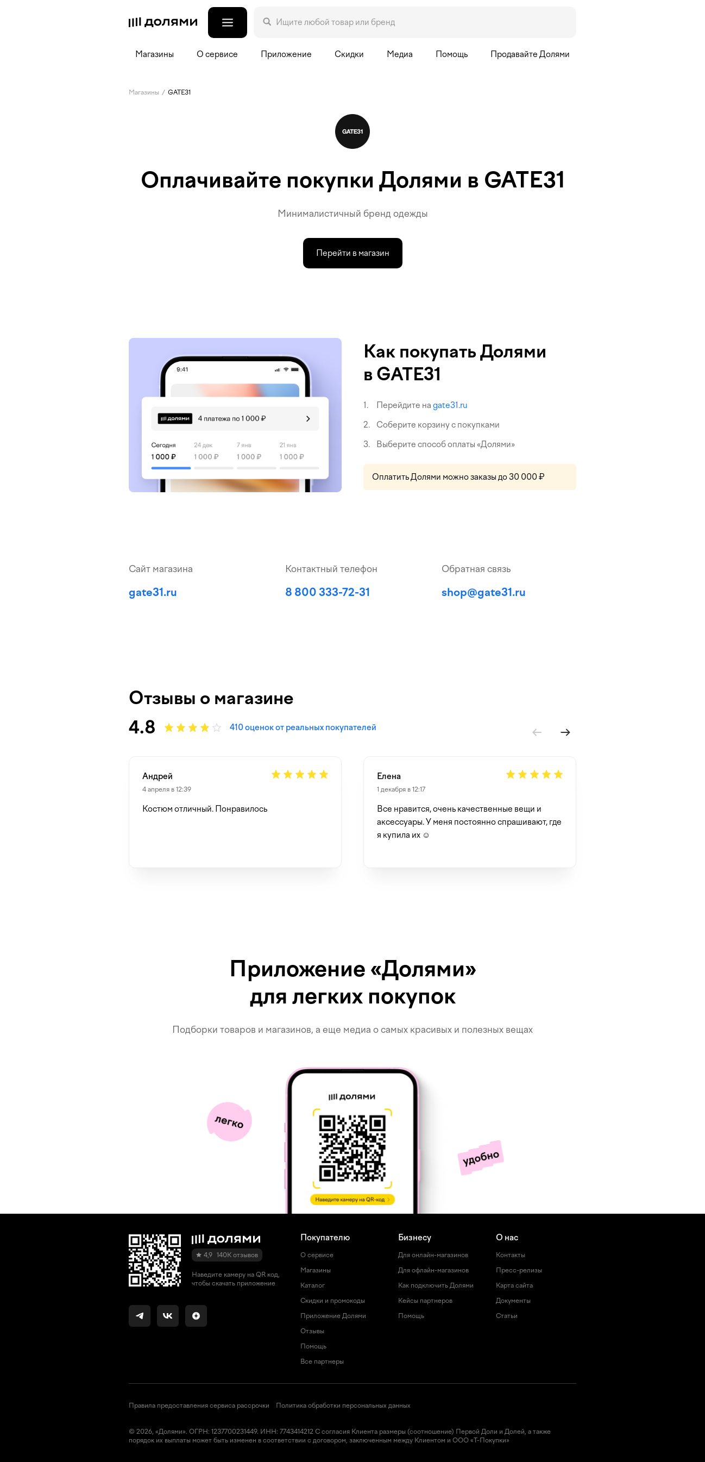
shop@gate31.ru (484, 592)
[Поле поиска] (421, 22)
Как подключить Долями (436, 1285)
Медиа (400, 54)
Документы (513, 1300)
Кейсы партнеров (425, 1300)
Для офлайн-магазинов (433, 1270)
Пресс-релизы (519, 1270)
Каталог (312, 1285)
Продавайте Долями (530, 54)
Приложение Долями (333, 1316)
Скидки (349, 54)
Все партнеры (322, 1361)
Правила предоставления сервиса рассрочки (199, 1405)
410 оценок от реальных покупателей (303, 727)
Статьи (507, 1316)
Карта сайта (514, 1285)
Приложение (286, 54)
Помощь (452, 54)
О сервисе (316, 1255)
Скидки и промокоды (332, 1300)
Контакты (510, 1255)
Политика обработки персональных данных (343, 1405)
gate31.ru (450, 405)
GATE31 (179, 92)
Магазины (154, 54)
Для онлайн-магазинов (433, 1255)
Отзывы (312, 1331)
